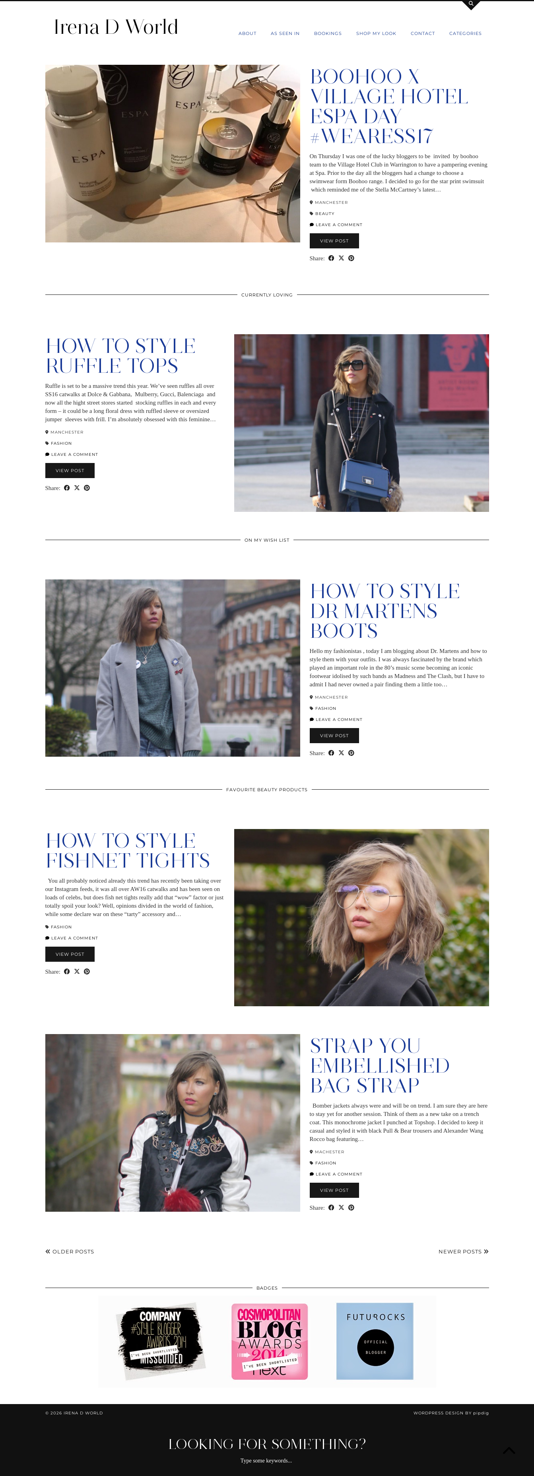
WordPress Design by (451, 1413)
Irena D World (116, 27)
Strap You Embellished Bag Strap (380, 1066)
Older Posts (69, 1251)
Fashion (61, 443)
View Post (334, 241)
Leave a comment (336, 224)
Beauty (324, 213)
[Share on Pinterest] (351, 258)
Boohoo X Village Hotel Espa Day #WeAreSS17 (389, 106)
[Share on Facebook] (331, 258)
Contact (423, 33)
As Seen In (285, 33)
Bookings (328, 33)
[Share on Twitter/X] (341, 258)
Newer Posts (464, 1251)
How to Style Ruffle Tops (120, 356)
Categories (465, 33)
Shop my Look (376, 33)
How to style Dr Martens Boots (385, 611)
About (247, 33)
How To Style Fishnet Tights (127, 851)
